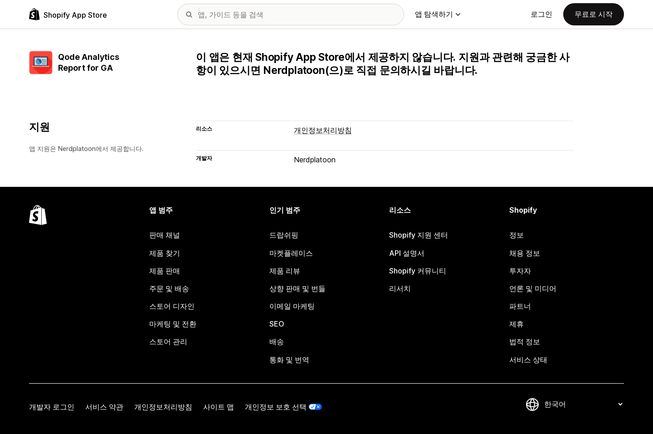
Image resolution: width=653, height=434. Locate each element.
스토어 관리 (168, 341)
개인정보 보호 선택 (276, 406)
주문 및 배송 (169, 288)
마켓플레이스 (291, 253)
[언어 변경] (583, 405)
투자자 (520, 270)
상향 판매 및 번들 (297, 288)
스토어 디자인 (172, 306)
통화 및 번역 (289, 359)
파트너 (520, 306)
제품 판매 (164, 270)
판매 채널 (164, 234)
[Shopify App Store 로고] (68, 14)
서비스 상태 (528, 359)
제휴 (516, 323)
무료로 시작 (594, 14)
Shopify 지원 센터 (418, 234)
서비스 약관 (104, 406)
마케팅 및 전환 (172, 323)
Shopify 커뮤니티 (417, 270)
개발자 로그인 (51, 406)
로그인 (541, 14)
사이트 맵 (218, 406)
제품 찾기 (164, 253)
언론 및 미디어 (532, 288)
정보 (516, 234)
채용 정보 (524, 253)
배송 (276, 341)
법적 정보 (524, 341)
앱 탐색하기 (437, 14)
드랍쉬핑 (283, 234)
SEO (276, 323)
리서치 (400, 288)
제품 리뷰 (284, 270)
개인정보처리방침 (323, 130)
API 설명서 (406, 253)
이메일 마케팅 (292, 306)
